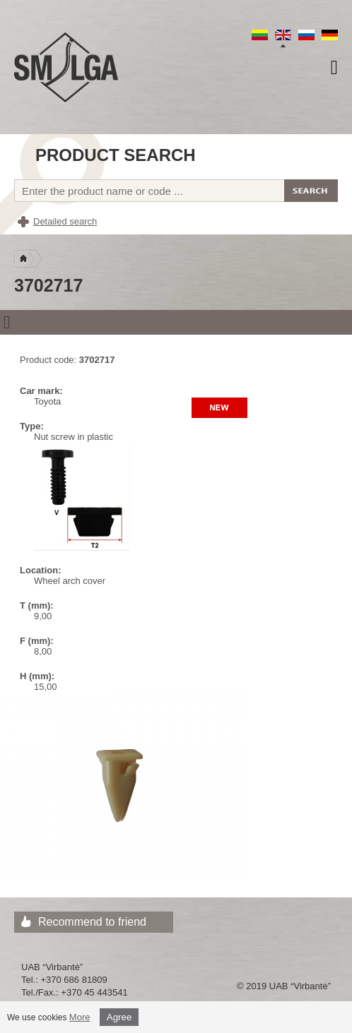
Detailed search (65, 221)
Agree (119, 1017)
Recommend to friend (92, 922)
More (79, 1017)
